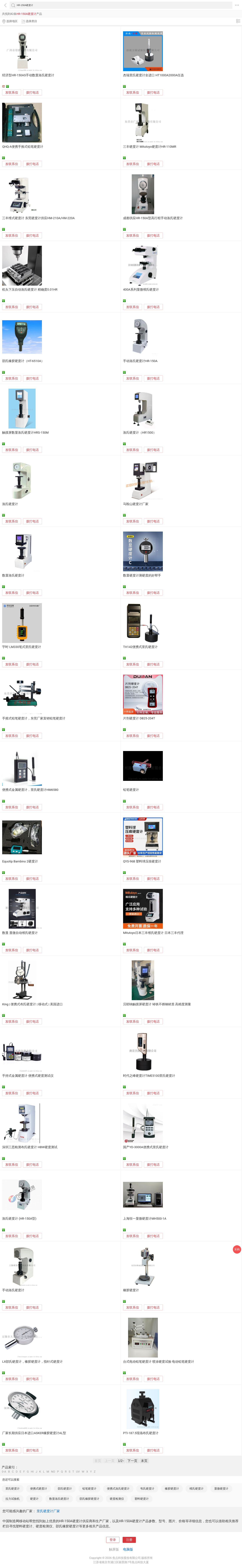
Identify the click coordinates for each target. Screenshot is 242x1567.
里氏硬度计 (12, 1488)
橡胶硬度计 (131, 1290)
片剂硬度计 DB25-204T (139, 718)
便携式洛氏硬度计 (118, 1488)
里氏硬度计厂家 (48, 1511)
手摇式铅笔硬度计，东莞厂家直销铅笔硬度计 (33, 718)
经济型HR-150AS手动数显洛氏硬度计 (28, 75)
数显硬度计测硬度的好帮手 (142, 575)
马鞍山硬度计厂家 (135, 504)
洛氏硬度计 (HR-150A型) (19, 1218)
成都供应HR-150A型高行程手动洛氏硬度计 (153, 218)
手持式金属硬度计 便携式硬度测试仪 (28, 1076)
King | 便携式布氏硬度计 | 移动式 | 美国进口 (32, 1004)
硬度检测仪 (117, 1498)
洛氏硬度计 (10, 504)
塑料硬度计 (142, 1498)
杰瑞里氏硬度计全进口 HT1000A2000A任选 (153, 75)
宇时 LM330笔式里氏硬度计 (21, 647)
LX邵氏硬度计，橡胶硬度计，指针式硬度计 (32, 1362)
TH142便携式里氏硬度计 (140, 647)
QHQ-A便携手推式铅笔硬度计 (22, 147)
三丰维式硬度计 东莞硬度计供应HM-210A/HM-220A (38, 218)
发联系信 (11, 92)
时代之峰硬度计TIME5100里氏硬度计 (149, 1076)
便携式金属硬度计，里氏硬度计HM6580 (30, 790)
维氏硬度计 (196, 1488)
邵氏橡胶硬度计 (89, 1498)
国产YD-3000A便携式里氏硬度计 (145, 1147)
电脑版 (128, 1549)
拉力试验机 (12, 1498)
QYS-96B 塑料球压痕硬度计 (142, 861)
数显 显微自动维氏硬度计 (20, 933)
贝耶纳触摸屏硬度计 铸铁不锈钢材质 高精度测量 (157, 1004)
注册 (129, 1540)
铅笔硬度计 (131, 790)
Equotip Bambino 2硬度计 (20, 861)
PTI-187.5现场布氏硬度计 (141, 1433)
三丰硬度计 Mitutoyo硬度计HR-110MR (149, 147)
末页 (144, 1461)
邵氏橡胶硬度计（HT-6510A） (23, 361)
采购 (237, 1249)
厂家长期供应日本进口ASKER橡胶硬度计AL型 (34, 1433)
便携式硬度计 (38, 1488)
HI (32, 1471)
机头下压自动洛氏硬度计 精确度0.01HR (29, 289)
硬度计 (34, 1498)
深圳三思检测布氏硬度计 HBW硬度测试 (29, 1147)
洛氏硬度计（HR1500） (139, 432)
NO (53, 1471)
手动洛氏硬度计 (13, 1290)
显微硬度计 (221, 1488)
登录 (113, 1540)
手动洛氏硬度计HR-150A (140, 361)
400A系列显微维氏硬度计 (141, 289)
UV (78, 1471)
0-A (4, 1471)
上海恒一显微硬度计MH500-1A (144, 1218)
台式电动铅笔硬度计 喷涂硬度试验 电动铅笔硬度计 (158, 1362)
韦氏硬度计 (147, 1488)
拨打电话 (32, 92)
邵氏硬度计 (65, 1488)
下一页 (132, 1461)
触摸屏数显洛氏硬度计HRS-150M (25, 432)
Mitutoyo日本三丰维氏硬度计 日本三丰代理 (153, 933)
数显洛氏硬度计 (13, 575)
